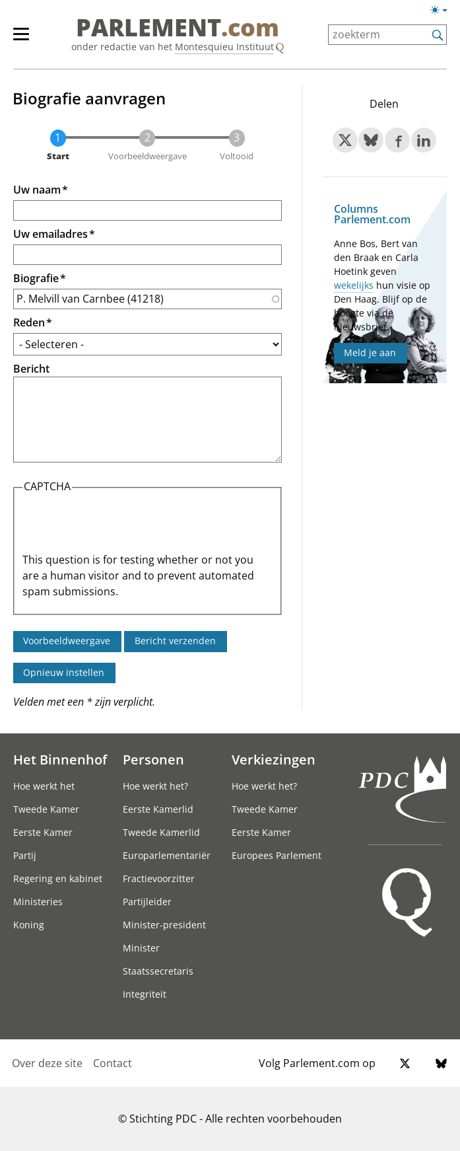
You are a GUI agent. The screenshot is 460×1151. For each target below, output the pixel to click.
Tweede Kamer (46, 809)
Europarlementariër (167, 855)
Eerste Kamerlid (158, 809)
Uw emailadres (50, 234)
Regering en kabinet (57, 878)
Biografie (36, 278)
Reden (29, 322)
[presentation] (122, 526)
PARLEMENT (177, 28)
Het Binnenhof (60, 759)
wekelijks (354, 285)
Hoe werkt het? (155, 786)
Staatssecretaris (158, 971)
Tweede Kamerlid (161, 832)
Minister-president (164, 924)
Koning (28, 924)
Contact (112, 1063)
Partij (24, 855)
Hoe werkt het (44, 786)
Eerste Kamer (43, 832)
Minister (141, 948)
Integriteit (144, 994)
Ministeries (38, 901)
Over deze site (47, 1063)
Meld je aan (370, 352)
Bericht (31, 368)
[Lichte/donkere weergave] (443, 12)
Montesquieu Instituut (224, 46)
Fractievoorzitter (159, 878)
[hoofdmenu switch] (21, 39)
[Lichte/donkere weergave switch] (443, 11)
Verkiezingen (273, 759)
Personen (153, 759)
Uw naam (37, 189)
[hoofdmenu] (27, 39)
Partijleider (147, 901)
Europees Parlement (276, 855)
